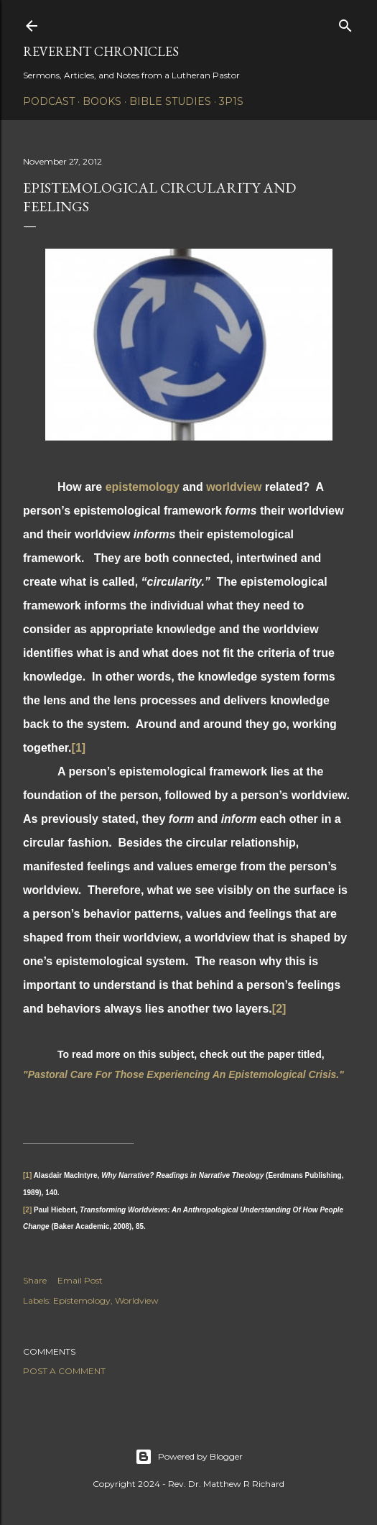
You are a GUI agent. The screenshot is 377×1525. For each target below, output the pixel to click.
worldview (233, 487)
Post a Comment (64, 1370)
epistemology (143, 487)
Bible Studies (170, 101)
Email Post (80, 1280)
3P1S (231, 101)
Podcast (49, 101)
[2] (279, 1009)
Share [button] (35, 1280)
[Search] (345, 23)
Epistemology (82, 1300)
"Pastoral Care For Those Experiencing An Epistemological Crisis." (183, 1074)
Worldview (137, 1300)
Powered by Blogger (189, 1456)
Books (102, 101)
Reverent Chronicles (101, 51)
